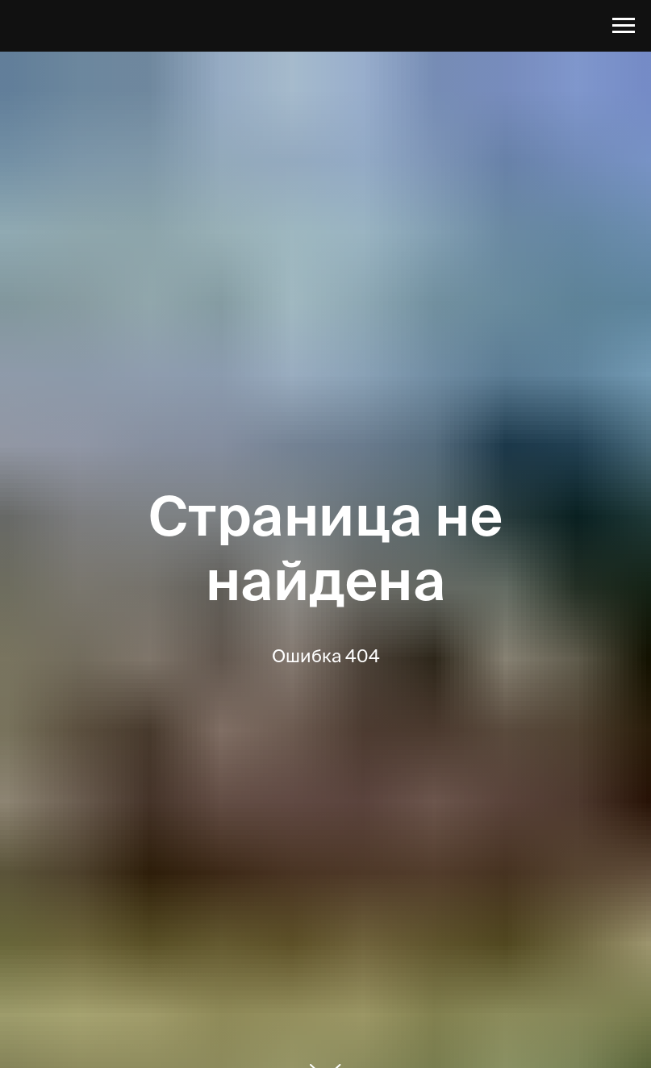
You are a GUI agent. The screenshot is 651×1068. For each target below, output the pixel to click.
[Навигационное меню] (623, 26)
